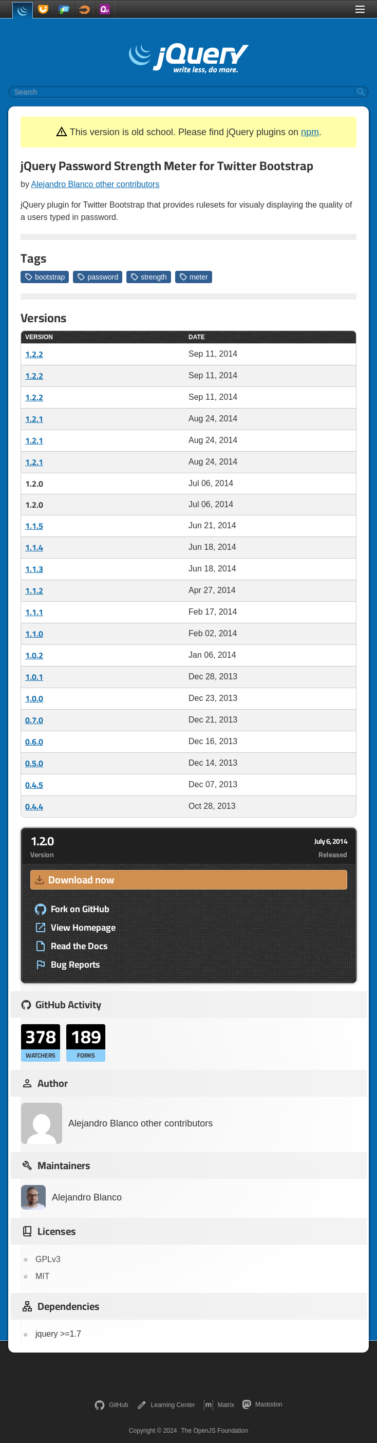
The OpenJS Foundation (214, 1430)
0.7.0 (34, 720)
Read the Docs (71, 946)
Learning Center (166, 1405)
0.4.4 (34, 806)
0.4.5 (34, 784)
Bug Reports (67, 964)
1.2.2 (34, 354)
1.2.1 (34, 419)
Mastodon (262, 1404)
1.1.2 (34, 590)
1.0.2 (34, 655)
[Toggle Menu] (360, 9)
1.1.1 (34, 612)
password (97, 277)
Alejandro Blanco (71, 1197)
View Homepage (75, 927)
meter (193, 277)
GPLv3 (48, 1259)
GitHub (111, 1405)
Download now (73, 879)
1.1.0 (34, 633)
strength (148, 277)
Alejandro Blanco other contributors (95, 184)
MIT (42, 1276)
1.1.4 (34, 547)
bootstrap (45, 277)
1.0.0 (34, 698)
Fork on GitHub (71, 909)
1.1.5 (34, 525)
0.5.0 (34, 763)
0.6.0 (34, 741)
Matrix (219, 1405)
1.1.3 (34, 569)
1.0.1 (34, 676)
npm (310, 132)
